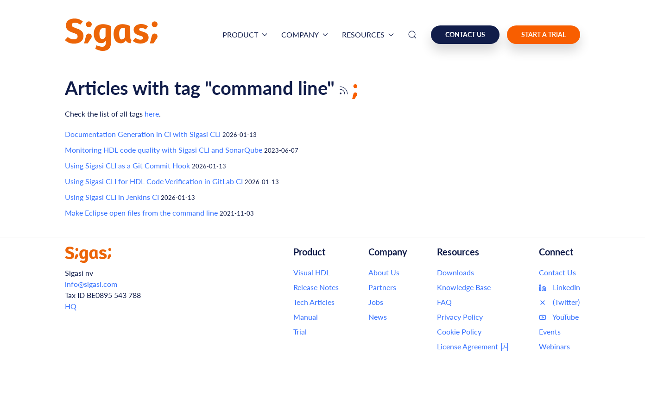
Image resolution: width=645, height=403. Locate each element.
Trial (300, 331)
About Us (383, 272)
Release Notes (316, 287)
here (152, 113)
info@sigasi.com (91, 283)
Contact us (465, 34)
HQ (70, 306)
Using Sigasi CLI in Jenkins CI (112, 196)
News (377, 316)
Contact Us (557, 272)
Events (550, 331)
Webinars (554, 346)
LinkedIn (559, 287)
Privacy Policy (460, 316)
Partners (382, 287)
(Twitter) (559, 302)
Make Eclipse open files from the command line (141, 212)
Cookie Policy (459, 331)
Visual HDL (311, 272)
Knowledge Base (464, 287)
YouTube (559, 317)
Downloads (455, 272)
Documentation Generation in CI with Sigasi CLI (143, 134)
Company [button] (304, 34)
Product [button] (244, 34)
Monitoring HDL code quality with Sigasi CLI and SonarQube (163, 149)
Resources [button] (368, 34)
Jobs (375, 302)
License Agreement (473, 347)
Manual (305, 316)
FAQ (444, 302)
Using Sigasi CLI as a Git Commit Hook (127, 165)
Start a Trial (543, 34)
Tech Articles (314, 302)
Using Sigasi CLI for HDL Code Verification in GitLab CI (154, 181)
